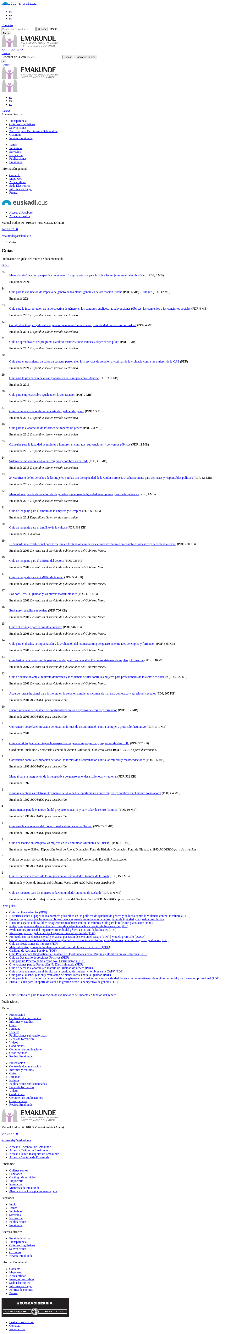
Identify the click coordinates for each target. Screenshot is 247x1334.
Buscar (52, 28)
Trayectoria (16, 1180)
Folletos (14, 1032)
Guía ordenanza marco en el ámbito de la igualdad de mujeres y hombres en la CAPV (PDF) (66, 971)
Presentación (17, 1014)
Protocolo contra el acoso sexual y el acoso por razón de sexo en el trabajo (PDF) (59, 936)
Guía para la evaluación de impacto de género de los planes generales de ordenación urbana (65, 292)
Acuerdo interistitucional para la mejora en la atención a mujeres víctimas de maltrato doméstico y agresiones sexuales (82, 693)
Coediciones (17, 1046)
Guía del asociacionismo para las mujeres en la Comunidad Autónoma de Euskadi (60, 842)
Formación (16, 155)
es (10, 15)
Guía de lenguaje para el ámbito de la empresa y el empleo (45, 510)
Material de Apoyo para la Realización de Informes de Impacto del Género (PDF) (59, 947)
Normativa (15, 1184)
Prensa (13, 192)
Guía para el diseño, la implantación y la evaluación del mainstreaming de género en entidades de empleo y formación (82, 643)
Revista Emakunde (20, 138)
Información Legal (20, 189)
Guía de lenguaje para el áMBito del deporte (36, 560)
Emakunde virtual (20, 1238)
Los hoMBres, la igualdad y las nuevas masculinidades (43, 593)
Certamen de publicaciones (26, 1049)
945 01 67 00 (10, 229)
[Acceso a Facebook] (21, 212)
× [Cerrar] (4, 61)
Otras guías (8, 905)
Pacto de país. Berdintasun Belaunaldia (33, 131)
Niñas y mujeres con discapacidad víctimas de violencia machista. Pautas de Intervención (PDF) (68, 926)
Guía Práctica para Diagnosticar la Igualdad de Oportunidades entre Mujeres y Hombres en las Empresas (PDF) (78, 954)
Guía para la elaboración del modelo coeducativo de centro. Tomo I (50, 826)
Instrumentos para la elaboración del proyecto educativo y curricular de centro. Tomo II (63, 809)
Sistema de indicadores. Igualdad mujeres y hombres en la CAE (48, 461)
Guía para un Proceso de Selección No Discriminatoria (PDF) (47, 961)
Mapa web (15, 178)
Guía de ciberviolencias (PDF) (28, 912)
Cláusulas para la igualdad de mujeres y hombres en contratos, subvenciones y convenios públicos (69, 444)
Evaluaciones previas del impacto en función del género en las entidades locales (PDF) (62, 929)
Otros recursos (18, 1052)
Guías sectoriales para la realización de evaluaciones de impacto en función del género (62, 995)
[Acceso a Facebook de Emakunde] (30, 1147)
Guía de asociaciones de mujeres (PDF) (33, 943)
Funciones (15, 1174)
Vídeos (13, 1042)
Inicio (12, 1204)
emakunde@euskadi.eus (16, 235)
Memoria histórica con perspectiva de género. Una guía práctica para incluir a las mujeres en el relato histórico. (78, 275)
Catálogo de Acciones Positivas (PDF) (33, 950)
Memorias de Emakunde (24, 1187)
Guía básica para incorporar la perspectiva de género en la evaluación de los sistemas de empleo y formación (76, 660)
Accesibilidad (17, 182)
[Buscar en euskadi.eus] (19, 29)
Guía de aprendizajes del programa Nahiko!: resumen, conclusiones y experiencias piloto (64, 341)
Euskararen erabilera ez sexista (28, 610)
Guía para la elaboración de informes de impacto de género (45, 427)
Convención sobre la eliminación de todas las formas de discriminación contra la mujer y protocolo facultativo (77, 726)
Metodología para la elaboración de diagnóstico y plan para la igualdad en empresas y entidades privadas (74, 494)
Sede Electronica (19, 185)
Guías (5, 265)
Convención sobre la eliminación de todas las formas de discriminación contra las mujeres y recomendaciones (77, 759)
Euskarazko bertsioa (21, 1322)
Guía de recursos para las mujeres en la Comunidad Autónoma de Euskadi (55, 892)
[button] (6, 53)
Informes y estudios (21, 1021)
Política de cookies (21, 1289)
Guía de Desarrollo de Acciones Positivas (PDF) (39, 957)
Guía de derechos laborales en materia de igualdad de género (46, 411)
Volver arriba (17, 1329)
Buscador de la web (14, 56)
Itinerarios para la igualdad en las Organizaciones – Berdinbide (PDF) (52, 933)
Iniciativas (15, 148)
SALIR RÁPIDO (12, 49)
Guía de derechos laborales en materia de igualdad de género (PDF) (51, 968)
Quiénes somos (18, 1170)
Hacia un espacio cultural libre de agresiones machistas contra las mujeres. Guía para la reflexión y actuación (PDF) (81, 922)
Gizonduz (15, 134)
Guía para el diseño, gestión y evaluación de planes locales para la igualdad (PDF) (60, 975)
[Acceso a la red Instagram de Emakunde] (34, 1153)
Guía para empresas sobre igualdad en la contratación (42, 394)
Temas (13, 144)
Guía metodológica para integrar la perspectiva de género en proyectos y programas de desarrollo (69, 743)
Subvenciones (17, 127)
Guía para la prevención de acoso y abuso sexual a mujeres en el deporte (54, 378)
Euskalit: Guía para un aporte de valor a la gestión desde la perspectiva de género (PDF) (63, 981)
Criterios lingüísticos (22, 124)
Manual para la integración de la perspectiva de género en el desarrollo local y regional (63, 776)
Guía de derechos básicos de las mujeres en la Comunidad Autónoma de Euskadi (59, 876)
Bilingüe (146, 292)
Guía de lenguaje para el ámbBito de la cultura (38, 527)
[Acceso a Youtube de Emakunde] (29, 1157)
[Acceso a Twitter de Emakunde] (28, 1150)
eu (10, 11)
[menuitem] (127, 121)
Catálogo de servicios (22, 1177)
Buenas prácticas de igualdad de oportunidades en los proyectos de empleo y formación (63, 710)
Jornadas (14, 1028)
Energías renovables (21, 1279)
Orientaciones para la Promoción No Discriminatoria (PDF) (46, 964)
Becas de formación (21, 1039)
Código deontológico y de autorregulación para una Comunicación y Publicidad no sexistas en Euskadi (72, 325)
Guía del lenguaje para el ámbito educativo (35, 627)
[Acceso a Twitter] (19, 216)
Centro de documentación (25, 1018)
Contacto (7, 25)
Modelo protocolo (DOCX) (128, 936)
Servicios (15, 151)
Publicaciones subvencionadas (28, 1035)
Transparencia (18, 120)
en (10, 18)
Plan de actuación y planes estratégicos (33, 1191)
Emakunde (15, 162)
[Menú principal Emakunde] (6, 33)
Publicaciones (17, 158)
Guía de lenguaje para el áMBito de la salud (36, 577)
